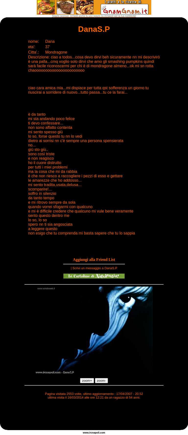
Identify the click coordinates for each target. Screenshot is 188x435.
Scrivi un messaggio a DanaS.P (94, 268)
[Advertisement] (94, 415)
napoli (95, 432)
